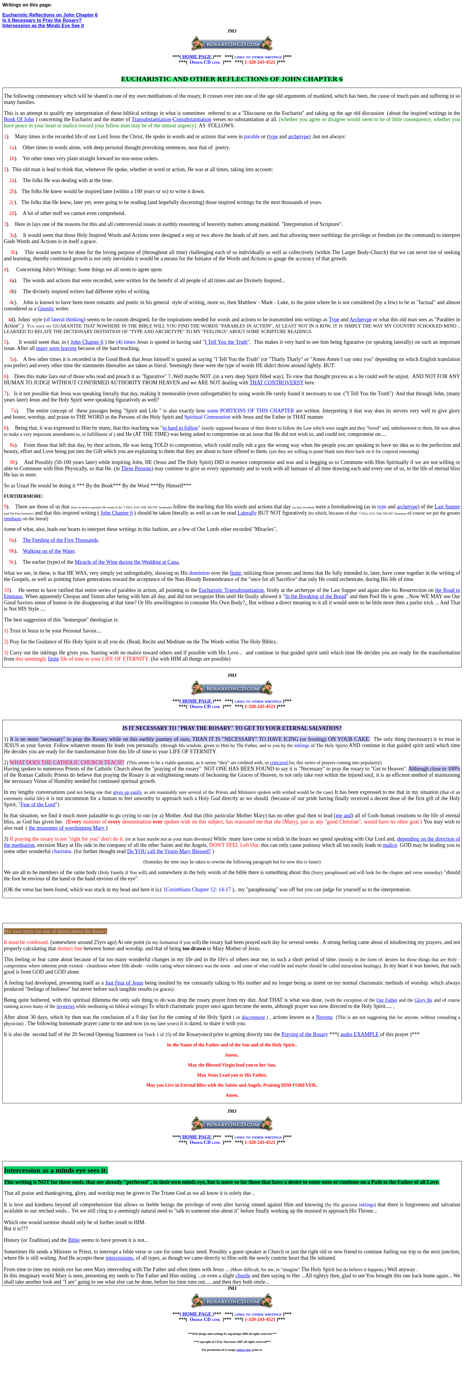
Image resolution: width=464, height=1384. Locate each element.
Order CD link (205, 62)
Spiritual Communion (207, 417)
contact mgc (243, 1349)
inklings (302, 745)
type (381, 507)
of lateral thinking (65, 319)
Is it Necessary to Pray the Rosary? (42, 20)
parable (252, 136)
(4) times (126, 342)
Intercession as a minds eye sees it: (56, 1170)
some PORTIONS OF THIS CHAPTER (250, 411)
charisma (61, 851)
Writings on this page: (27, 4)
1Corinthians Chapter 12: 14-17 (197, 889)
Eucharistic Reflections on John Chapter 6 (50, 14)
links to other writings (259, 56)
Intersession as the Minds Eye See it (43, 25)
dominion (199, 573)
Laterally (247, 513)
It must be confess (23, 942)
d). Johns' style (26, 319)
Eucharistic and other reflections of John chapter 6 (232, 79)
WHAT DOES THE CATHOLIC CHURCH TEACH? (66, 762)
